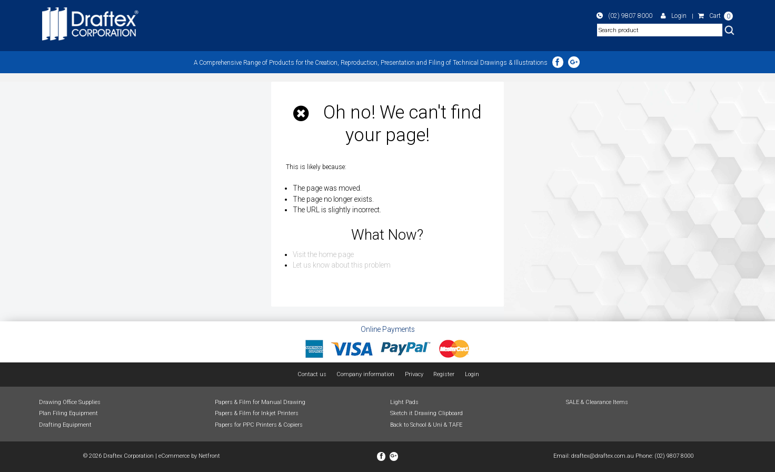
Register (443, 374)
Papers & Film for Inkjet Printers (257, 413)
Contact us (311, 374)
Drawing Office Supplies (70, 401)
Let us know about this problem (342, 265)
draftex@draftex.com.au (602, 456)
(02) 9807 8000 (632, 15)
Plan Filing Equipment (68, 413)
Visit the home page (323, 254)
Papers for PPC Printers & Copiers (259, 424)
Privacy (414, 374)
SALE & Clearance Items (597, 401)
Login (676, 15)
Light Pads (404, 401)
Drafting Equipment (65, 424)
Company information (366, 374)
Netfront (209, 456)
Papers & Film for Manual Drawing (260, 401)
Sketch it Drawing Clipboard (426, 413)
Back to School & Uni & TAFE (426, 424)
